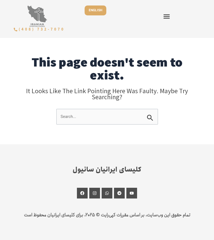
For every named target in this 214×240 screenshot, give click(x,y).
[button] (167, 16)
